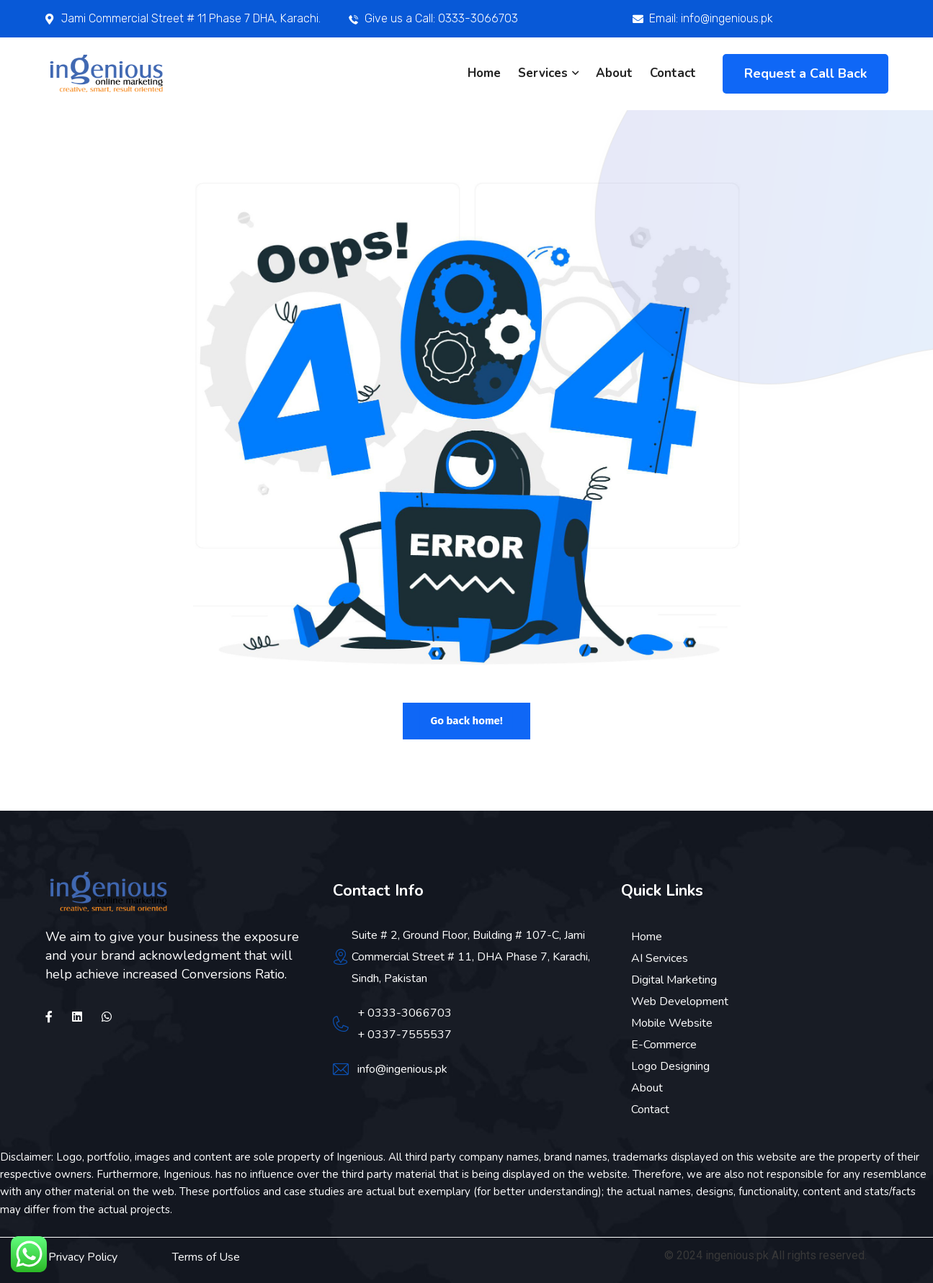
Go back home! (466, 720)
